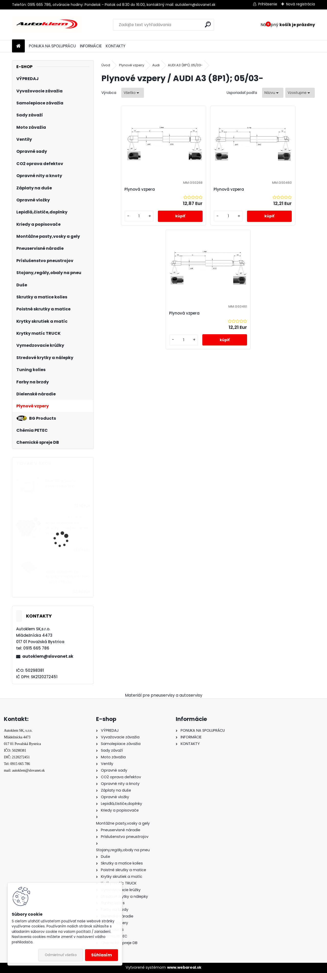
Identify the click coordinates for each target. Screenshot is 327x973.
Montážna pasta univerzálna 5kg (60, 484)
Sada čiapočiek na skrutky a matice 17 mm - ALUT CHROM (67, 577)
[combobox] (272, 93)
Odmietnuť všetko (61, 955)
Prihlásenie (267, 4)
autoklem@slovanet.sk (47, 656)
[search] (208, 24)
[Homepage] (18, 46)
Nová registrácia (300, 4)
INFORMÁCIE (91, 46)
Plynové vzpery (131, 65)
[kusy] (118, 221)
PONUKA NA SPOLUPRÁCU (52, 46)
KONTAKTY (115, 46)
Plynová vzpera (122, 189)
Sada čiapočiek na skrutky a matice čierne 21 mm (66, 528)
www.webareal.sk (184, 967)
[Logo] (47, 25)
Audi (156, 65)
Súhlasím (101, 955)
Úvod (105, 65)
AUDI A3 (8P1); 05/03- (185, 65)
